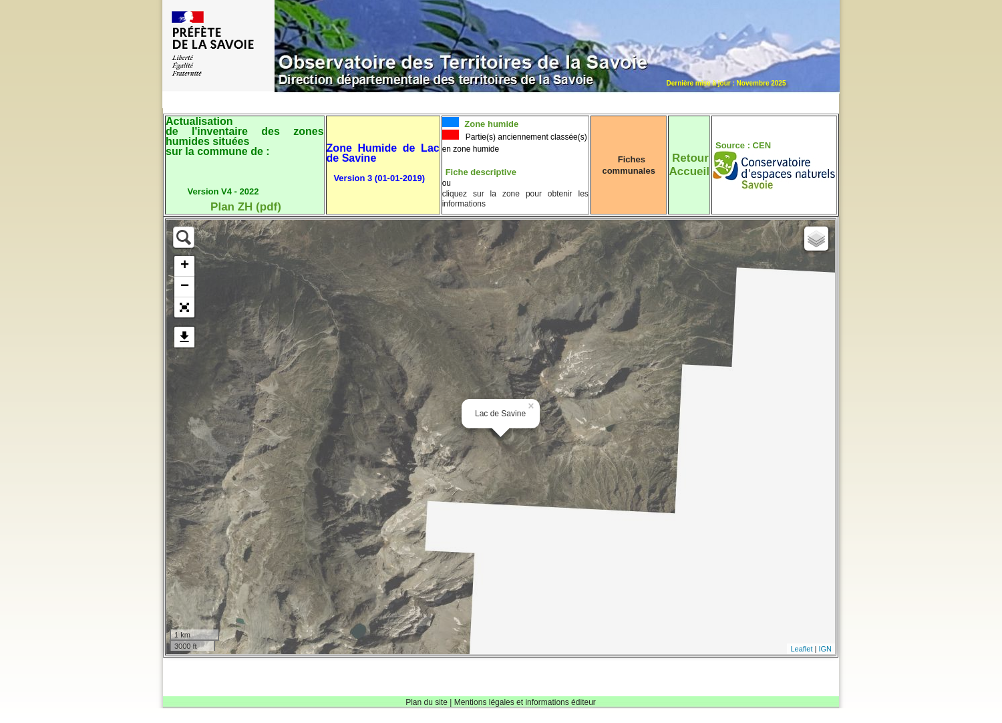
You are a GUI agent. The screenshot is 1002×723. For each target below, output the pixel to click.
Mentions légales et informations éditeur (525, 702)
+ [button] (184, 266)
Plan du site (426, 702)
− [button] (184, 287)
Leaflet (801, 649)
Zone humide (490, 124)
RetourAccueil (689, 165)
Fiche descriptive (481, 172)
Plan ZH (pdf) (245, 206)
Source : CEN (743, 145)
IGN (825, 649)
